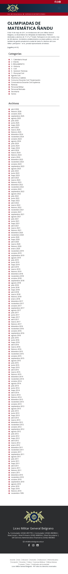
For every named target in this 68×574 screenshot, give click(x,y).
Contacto (22, 564)
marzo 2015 (15, 372)
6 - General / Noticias (19, 71)
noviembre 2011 (17, 450)
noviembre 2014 (17, 379)
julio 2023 (15, 171)
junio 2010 (15, 486)
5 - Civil (14, 69)
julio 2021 (15, 219)
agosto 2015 (16, 360)
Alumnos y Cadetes (18, 78)
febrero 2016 (16, 349)
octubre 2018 (16, 278)
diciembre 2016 (17, 326)
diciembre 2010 (17, 475)
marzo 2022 (15, 205)
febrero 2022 (16, 207)
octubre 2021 (16, 212)
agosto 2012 (16, 431)
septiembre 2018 (17, 280)
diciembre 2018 (17, 274)
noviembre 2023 (17, 162)
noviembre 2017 (17, 303)
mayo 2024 (15, 148)
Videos (30, 562)
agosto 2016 (16, 335)
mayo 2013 (15, 415)
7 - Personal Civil (17, 73)
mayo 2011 (15, 463)
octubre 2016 (16, 331)
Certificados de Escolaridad (40, 564)
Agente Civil (15, 75)
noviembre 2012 (17, 424)
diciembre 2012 (17, 422)
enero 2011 (15, 472)
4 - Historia (15, 66)
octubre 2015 (16, 356)
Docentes (23, 562)
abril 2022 (15, 203)
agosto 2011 (16, 456)
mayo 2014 (15, 390)
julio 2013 (15, 411)
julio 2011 (15, 459)
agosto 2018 (16, 283)
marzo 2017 (15, 322)
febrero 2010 (16, 491)
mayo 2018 (15, 290)
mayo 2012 (15, 438)
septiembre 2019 (17, 255)
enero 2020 (15, 248)
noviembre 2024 (17, 136)
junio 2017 (15, 315)
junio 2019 (15, 262)
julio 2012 (15, 434)
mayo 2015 (15, 367)
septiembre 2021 (17, 214)
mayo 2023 (15, 175)
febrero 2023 (16, 182)
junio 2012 (15, 436)
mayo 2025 (15, 125)
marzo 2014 (15, 395)
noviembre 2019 (17, 251)
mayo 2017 (15, 317)
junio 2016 (15, 340)
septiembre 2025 (17, 116)
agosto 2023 (16, 168)
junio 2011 (15, 461)
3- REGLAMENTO (17, 64)
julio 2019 (15, 260)
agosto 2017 (16, 310)
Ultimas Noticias (17, 14)
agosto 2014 (16, 383)
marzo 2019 (15, 269)
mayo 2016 (15, 342)
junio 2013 (15, 413)
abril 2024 (15, 150)
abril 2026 (15, 109)
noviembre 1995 (17, 493)
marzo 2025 (15, 130)
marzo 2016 (15, 347)
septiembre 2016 (17, 333)
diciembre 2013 (17, 399)
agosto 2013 (16, 408)
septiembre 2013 (17, 406)
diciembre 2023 (17, 159)
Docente (12, 560)
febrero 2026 (16, 111)
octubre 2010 (16, 479)
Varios (13, 94)
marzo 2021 (15, 228)
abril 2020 (15, 242)
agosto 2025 (16, 118)
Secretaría (15, 91)
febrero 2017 (16, 324)
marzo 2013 (15, 420)
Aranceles (33, 560)
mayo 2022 (15, 200)
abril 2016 (15, 344)
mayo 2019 (15, 264)
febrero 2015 (16, 374)
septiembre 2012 (17, 429)
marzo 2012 (15, 443)
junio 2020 (15, 237)
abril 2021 (15, 226)
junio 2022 (15, 198)
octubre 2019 (16, 253)
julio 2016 (15, 338)
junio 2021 (15, 221)
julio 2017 (15, 312)
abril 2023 (15, 178)
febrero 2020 (16, 246)
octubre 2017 (16, 306)
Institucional (42, 560)
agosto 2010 (16, 484)
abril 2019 (15, 267)
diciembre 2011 (17, 447)
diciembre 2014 (17, 376)
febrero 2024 (16, 155)
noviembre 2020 (17, 235)
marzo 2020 (15, 244)
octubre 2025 (16, 114)
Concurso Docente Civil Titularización (25, 80)
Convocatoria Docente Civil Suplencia (25, 82)
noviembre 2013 (17, 402)
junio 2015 (15, 365)
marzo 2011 (15, 468)
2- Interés (15, 62)
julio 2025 (15, 120)
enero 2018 (15, 299)
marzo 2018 (15, 294)
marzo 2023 (15, 180)
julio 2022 (15, 196)
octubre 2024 (16, 139)
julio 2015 (15, 363)
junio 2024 (15, 146)
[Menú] (59, 8)
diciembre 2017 (17, 301)
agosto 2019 (16, 258)
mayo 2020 (15, 239)
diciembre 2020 (17, 232)
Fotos (28, 564)
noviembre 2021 (17, 210)
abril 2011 (15, 466)
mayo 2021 (15, 223)
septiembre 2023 (17, 166)
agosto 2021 (16, 216)
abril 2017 (15, 319)
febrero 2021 (16, 230)
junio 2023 (15, 173)
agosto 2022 (16, 194)
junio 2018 (15, 287)
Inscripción (14, 562)
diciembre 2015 (17, 351)
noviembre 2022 (17, 187)
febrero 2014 (16, 397)
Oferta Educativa (52, 560)
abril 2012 (15, 440)
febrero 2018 (16, 296)
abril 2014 (15, 392)
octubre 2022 (16, 189)
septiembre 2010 (17, 482)
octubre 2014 (16, 381)
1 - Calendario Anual (19, 59)
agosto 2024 (16, 141)
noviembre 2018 (17, 276)
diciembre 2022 (17, 184)
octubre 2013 (16, 404)
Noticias (14, 85)
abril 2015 (15, 370)
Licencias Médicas (39, 562)
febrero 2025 (16, 132)
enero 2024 (15, 157)
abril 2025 (15, 127)
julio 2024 (15, 143)
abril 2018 (15, 292)
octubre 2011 (16, 452)
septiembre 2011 (17, 454)
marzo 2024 (15, 152)
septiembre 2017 (17, 308)
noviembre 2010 (17, 477)
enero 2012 (15, 445)
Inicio (9, 14)
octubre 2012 (16, 427)
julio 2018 (15, 285)
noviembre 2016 (17, 328)
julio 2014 (15, 386)
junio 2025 (15, 123)
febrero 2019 (16, 271)
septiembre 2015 (17, 358)
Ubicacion (25, 560)
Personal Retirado (18, 89)
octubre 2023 (16, 164)
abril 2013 (15, 418)
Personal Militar (17, 87)
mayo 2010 (15, 488)
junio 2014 (15, 388)
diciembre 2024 (17, 134)
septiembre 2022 (17, 191)
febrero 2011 (16, 470)
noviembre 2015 (17, 354)
